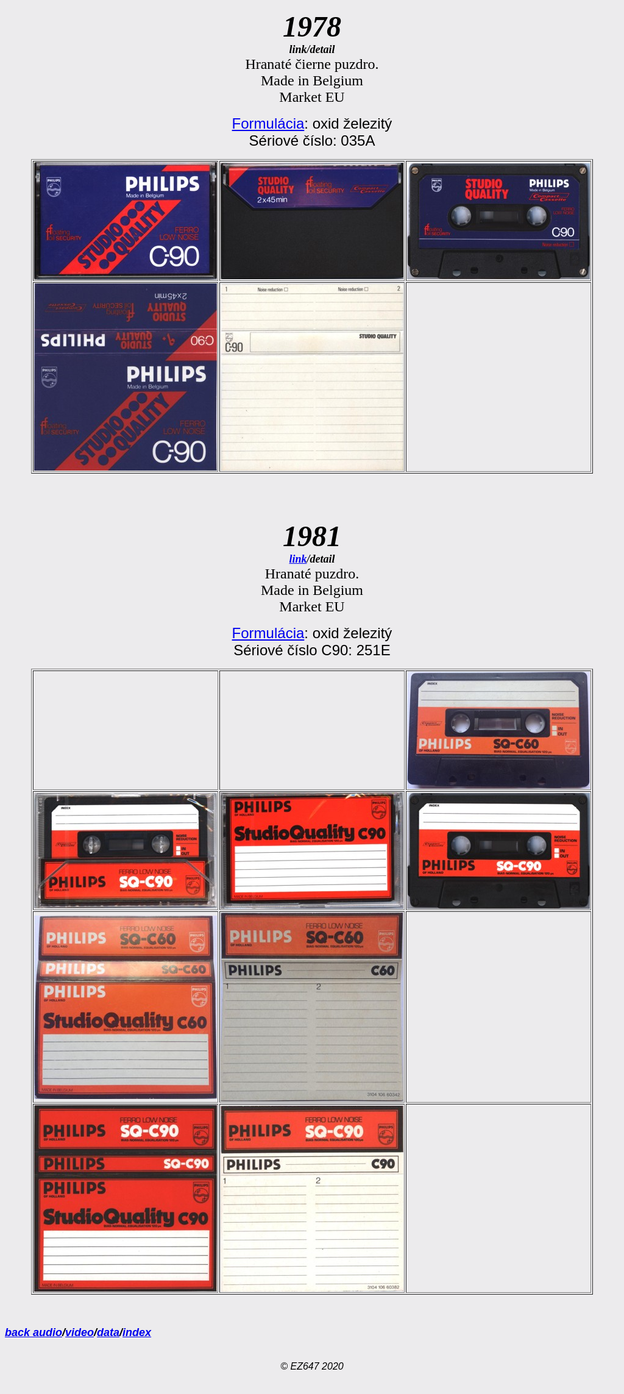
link (298, 559)
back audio (33, 1332)
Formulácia (268, 123)
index (136, 1332)
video (79, 1332)
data (108, 1332)
